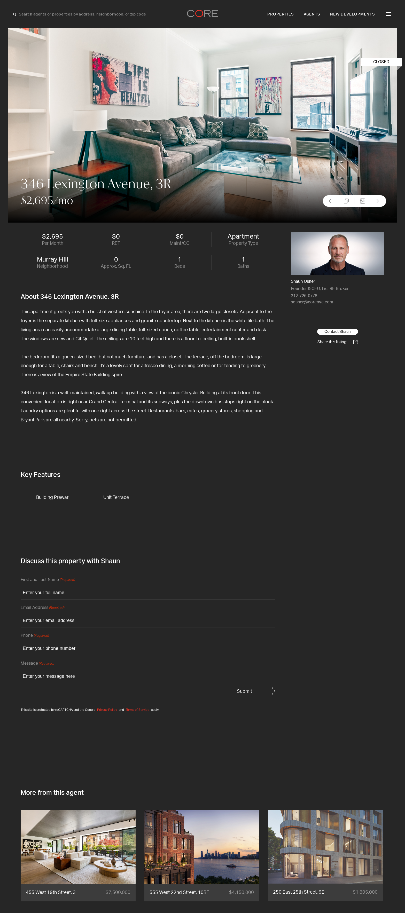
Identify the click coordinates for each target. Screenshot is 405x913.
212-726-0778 (304, 296)
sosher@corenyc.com (312, 302)
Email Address (42, 608)
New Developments (352, 14)
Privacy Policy (107, 709)
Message (37, 664)
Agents (312, 14)
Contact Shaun (337, 332)
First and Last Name (48, 580)
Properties (280, 14)
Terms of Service (137, 709)
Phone (35, 636)
